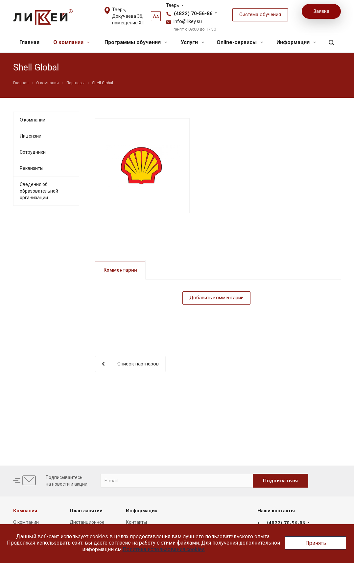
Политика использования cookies (164, 549)
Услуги (192, 42)
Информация (296, 42)
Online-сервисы (240, 42)
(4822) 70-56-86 (193, 13)
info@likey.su (188, 21)
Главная (29, 42)
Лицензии (30, 136)
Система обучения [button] (260, 14)
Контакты (136, 522)
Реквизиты (31, 168)
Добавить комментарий (216, 298)
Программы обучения (136, 42)
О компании (71, 42)
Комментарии (120, 270)
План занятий (86, 511)
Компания (25, 511)
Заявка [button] (321, 11)
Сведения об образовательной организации (39, 191)
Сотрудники (33, 152)
